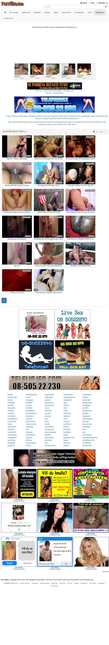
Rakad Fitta (80, 122)
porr (46, 419)
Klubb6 (59, 118)
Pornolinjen (54, 586)
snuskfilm (12, 416)
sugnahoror (49, 395)
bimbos (29, 440)
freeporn (11, 446)
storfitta (85, 413)
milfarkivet (49, 397)
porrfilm (11, 405)
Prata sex (46, 116)
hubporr (11, 411)
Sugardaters (41, 124)
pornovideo (49, 438)
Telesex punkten (25, 583)
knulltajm (67, 432)
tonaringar (12, 421)
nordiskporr (87, 395)
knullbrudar (12, 397)
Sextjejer (45, 118)
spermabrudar (50, 432)
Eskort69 (19, 122)
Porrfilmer (97, 122)
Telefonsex (33, 116)
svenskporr (49, 427)
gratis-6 (48, 400)
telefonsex (12, 427)
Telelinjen (15, 116)
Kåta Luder (12, 122)
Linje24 (8, 116)
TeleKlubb (54, 583)
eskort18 (48, 411)
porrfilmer (67, 424)
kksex (65, 435)
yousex (29, 405)
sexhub (29, 419)
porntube (29, 416)
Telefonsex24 (63, 116)
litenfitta (29, 408)
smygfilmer (12, 438)
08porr (66, 446)
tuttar (10, 424)
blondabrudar (50, 446)
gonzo (10, 395)
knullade (11, 403)
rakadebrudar (31, 395)
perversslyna (31, 413)
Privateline (35, 583)
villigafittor (67, 400)
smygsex (29, 400)
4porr (65, 403)
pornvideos (87, 435)
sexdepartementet (89, 438)
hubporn (29, 432)
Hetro (85, 3)
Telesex (40, 116)
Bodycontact (73, 118)
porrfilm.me (13, 583)
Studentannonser (40, 122)
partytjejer (86, 405)
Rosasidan (52, 118)
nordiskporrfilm (88, 440)
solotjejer (11, 443)
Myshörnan (83, 583)
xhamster (11, 408)
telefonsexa (87, 403)
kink (27, 429)
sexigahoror (49, 405)
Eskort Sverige (95, 116)
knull (65, 419)
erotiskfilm (12, 432)
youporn (48, 416)
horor (65, 411)
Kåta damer (72, 124)
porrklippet (30, 411)
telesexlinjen (87, 419)
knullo (28, 397)
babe (47, 421)
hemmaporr (30, 435)
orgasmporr (49, 403)
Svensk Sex (89, 122)
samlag (48, 435)
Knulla (103, 122)
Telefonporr (73, 116)
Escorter (50, 122)
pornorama (30, 421)
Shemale (101, 3)
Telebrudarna (23, 116)
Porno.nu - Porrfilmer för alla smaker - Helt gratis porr (54, 91)
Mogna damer (62, 124)
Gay (92, 3)
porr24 (66, 427)
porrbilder (86, 427)
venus (47, 408)
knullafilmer (12, 419)
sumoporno (49, 429)
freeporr (29, 438)
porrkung (67, 413)
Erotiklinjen (101, 583)
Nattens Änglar (44, 583)
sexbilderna (87, 411)
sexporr (48, 413)
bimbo (28, 446)
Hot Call (69, 583)
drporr (65, 440)
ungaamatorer (69, 397)
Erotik (65, 122)
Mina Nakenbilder (83, 116)
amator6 (11, 429)
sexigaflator (87, 446)
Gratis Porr (72, 122)
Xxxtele (76, 583)
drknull (66, 405)
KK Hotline (92, 583)
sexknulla (86, 400)
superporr (86, 416)
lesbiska (66, 429)
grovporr (66, 443)
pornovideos (31, 443)
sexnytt (66, 421)
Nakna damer (52, 124)
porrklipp (29, 427)
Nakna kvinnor (28, 122)
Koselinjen (54, 116)
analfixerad (68, 395)
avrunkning (87, 424)
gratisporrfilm (68, 438)
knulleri (85, 397)
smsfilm (11, 413)
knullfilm (29, 403)
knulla (10, 400)
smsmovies (12, 435)
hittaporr (66, 416)
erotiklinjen (86, 443)
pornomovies (31, 424)
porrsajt (85, 421)
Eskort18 (65, 118)
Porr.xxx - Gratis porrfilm (54, 93)
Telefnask (62, 583)
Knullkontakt (58, 122)
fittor (65, 408)
